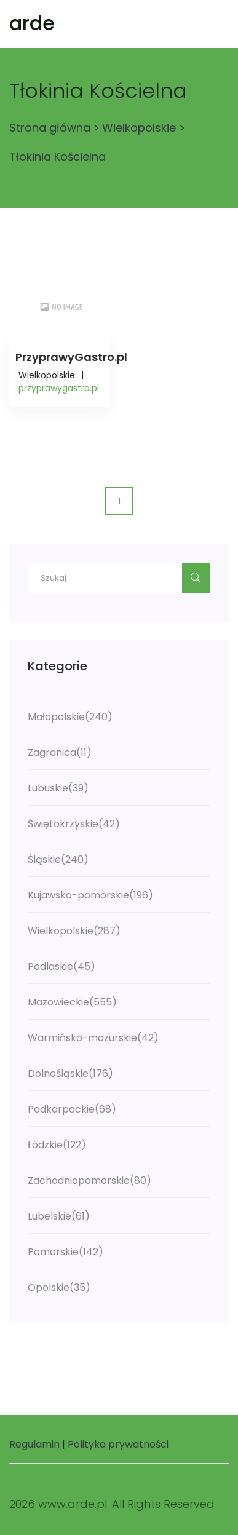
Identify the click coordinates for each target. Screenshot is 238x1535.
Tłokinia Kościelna (57, 156)
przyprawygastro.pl (58, 388)
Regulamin (34, 1444)
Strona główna (49, 127)
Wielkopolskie (139, 127)
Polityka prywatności (118, 1444)
